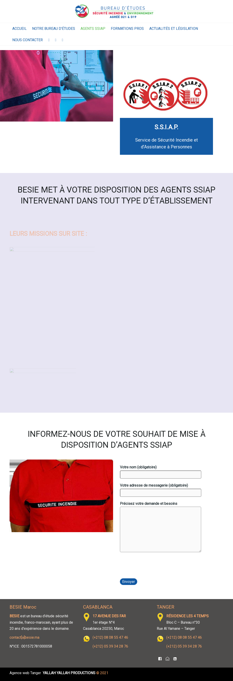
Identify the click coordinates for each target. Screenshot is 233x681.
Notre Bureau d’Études (53, 28)
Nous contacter (27, 40)
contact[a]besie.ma (24, 637)
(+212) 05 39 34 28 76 (110, 646)
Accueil (19, 28)
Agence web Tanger (25, 673)
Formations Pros (127, 28)
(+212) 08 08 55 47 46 (110, 637)
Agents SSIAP (93, 28)
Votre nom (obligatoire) (160, 471)
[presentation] (154, 567)
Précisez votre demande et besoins (160, 527)
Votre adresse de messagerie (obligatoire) (160, 490)
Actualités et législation (173, 28)
